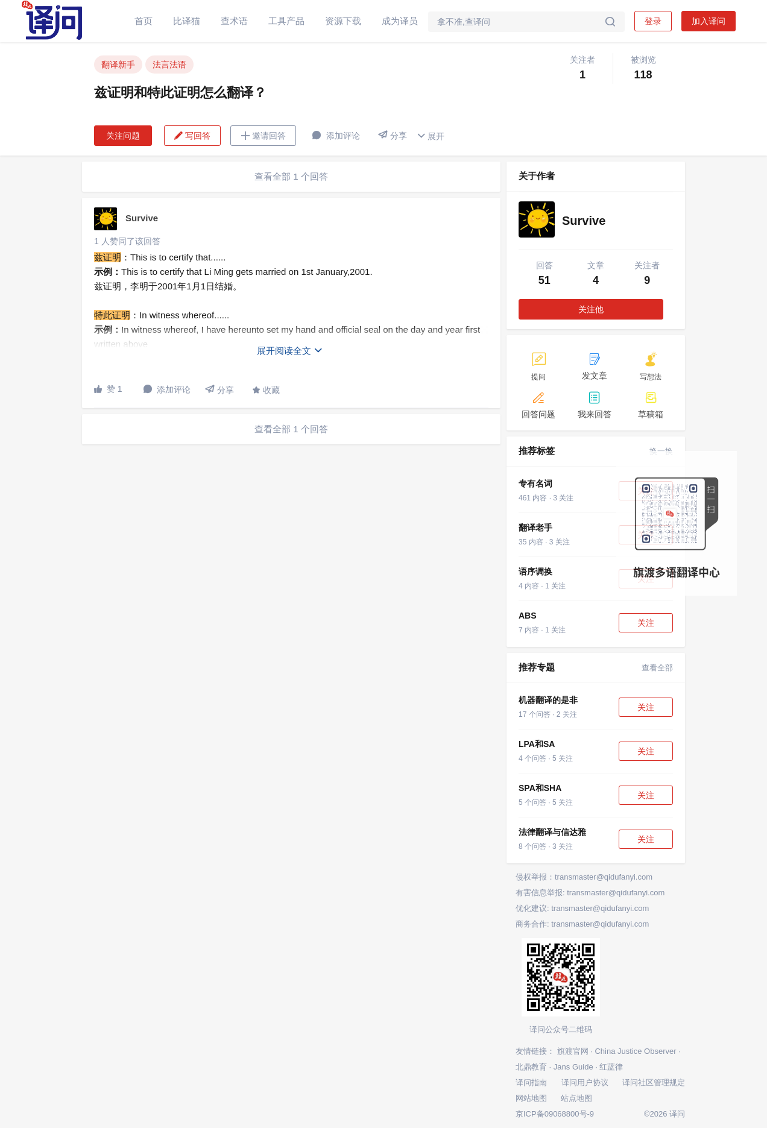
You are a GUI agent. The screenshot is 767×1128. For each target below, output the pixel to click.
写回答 (192, 135)
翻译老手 (535, 527)
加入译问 (708, 21)
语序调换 (535, 571)
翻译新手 (118, 64)
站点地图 (576, 1098)
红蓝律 (611, 1066)
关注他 (591, 309)
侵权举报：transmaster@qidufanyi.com (584, 876)
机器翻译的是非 (548, 700)
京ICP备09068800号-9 (555, 1113)
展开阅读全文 (290, 350)
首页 (143, 21)
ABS (528, 615)
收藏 (266, 390)
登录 (653, 21)
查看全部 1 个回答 (291, 176)
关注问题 (123, 135)
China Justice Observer (635, 1051)
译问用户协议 (584, 1082)
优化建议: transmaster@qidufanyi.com (582, 908)
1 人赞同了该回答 (127, 241)
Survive (141, 218)
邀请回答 (263, 135)
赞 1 (108, 389)
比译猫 (186, 21)
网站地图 (531, 1098)
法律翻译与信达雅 (552, 832)
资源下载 (343, 21)
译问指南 (531, 1082)
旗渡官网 (573, 1051)
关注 (645, 623)
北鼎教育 (531, 1066)
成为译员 (400, 21)
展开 (430, 136)
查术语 (234, 21)
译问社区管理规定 (653, 1082)
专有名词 (535, 483)
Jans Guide (573, 1066)
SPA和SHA (540, 788)
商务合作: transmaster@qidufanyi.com (582, 923)
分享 (392, 135)
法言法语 (169, 64)
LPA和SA (537, 744)
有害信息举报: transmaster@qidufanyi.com (590, 892)
